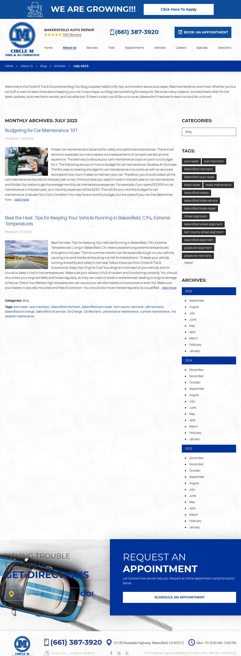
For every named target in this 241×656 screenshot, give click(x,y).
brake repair (192, 185)
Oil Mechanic (92, 311)
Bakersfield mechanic (65, 307)
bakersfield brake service (201, 200)
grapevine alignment (198, 248)
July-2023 (80, 66)
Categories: (197, 121)
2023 (188, 448)
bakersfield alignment (198, 240)
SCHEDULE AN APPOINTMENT (180, 597)
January (194, 351)
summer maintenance (155, 311)
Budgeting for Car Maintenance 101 (41, 130)
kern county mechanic (129, 307)
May (192, 326)
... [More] (187, 263)
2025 (188, 291)
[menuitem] (48, 48)
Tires (111, 48)
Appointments (134, 48)
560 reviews (72, 35)
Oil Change (74, 311)
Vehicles (160, 48)
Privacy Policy (59, 653)
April (192, 332)
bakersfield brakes (196, 193)
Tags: (188, 151)
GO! (87, 594)
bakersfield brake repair (200, 208)
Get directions (47, 575)
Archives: (194, 280)
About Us (69, 48)
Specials (202, 48)
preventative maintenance (121, 311)
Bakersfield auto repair (97, 307)
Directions (224, 48)
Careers (181, 48)
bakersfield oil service (50, 311)
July (192, 313)
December (196, 370)
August (194, 307)
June (192, 319)
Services (92, 48)
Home (48, 48)
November (196, 376)
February (195, 344)
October (195, 382)
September (196, 300)
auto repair (21, 307)
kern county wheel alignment (204, 232)
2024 (188, 360)
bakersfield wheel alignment (203, 224)
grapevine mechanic (198, 256)
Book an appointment (206, 32)
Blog (43, 66)
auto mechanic (40, 307)
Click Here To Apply (179, 9)
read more (21, 199)
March (193, 338)
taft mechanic (154, 307)
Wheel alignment (195, 216)
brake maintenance (219, 185)
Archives (60, 66)
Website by (82, 653)
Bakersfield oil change (20, 311)
